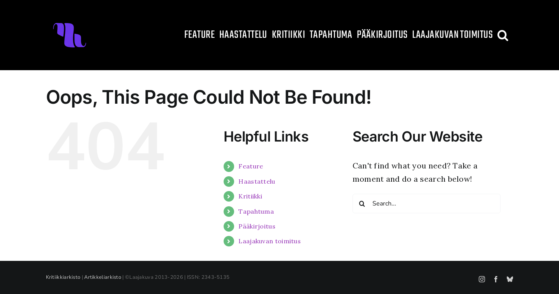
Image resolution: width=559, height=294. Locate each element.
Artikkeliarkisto (102, 277)
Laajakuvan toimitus (269, 241)
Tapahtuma (256, 211)
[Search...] (427, 203)
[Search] (362, 203)
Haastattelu (256, 181)
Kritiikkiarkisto (63, 277)
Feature (250, 166)
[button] (502, 35)
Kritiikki (250, 196)
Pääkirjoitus (256, 226)
